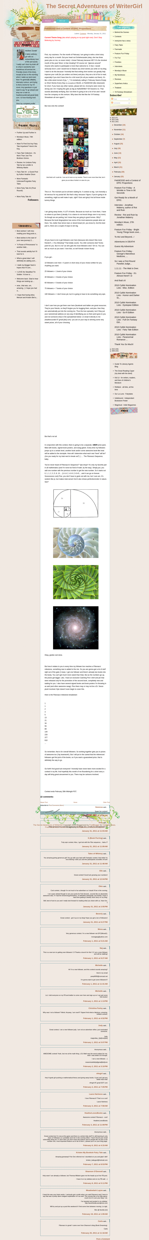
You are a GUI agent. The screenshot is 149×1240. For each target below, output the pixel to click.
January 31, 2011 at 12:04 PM (95, 879)
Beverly (99, 914)
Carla (100, 1221)
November (118, 130)
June (116, 153)
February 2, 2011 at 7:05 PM (95, 1087)
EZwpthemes (82, 827)
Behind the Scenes (122, 32)
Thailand (118, 88)
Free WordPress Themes (55, 827)
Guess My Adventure (124, 246)
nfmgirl (99, 1073)
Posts (114, 99)
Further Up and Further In (26, 133)
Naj (101, 948)
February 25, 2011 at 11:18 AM (94, 1233)
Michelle (99, 965)
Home (75, 802)
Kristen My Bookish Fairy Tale (89, 1152)
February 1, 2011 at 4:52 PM (95, 1018)
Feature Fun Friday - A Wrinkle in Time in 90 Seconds (125, 190)
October (117, 134)
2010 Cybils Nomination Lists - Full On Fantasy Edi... (126, 319)
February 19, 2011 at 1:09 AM (95, 1214)
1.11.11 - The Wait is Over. (127, 268)
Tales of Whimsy (95, 853)
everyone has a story (122, 41)
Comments (115, 103)
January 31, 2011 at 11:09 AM (95, 846)
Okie (101, 886)
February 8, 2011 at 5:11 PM (95, 1183)
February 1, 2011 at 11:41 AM (95, 984)
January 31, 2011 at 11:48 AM (95, 864)
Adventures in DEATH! (125, 242)
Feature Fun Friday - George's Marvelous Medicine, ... (125, 253)
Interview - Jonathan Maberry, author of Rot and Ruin (126, 207)
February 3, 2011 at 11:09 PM (95, 1125)
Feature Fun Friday (122, 54)
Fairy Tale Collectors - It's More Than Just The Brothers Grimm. (26, 155)
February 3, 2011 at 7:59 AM (95, 1106)
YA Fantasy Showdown (123, 92)
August (117, 144)
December (118, 125)
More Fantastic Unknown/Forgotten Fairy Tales (26, 181)
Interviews (118, 66)
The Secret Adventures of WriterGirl (94, 6)
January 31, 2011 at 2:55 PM (95, 907)
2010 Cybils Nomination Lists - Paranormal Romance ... (125, 337)
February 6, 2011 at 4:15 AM (95, 1145)
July (116, 148)
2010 (113, 349)
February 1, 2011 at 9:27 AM (95, 958)
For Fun (118, 58)
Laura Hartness (96, 1094)
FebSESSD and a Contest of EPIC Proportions (68, 28)
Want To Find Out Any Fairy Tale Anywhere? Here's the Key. (27, 146)
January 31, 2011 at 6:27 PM (95, 922)
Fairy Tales (119, 45)
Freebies (118, 62)
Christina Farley (96, 1008)
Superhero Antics (121, 83)
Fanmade (118, 49)
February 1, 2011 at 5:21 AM (95, 941)
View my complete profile (25, 104)
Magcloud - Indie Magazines (125, 405)
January (117, 177)
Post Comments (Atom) (56, 805)
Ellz (101, 871)
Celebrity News (109, 825)
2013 (113, 118)
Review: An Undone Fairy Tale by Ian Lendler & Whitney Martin (26, 165)
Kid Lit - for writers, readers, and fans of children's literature (125, 380)
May (116, 158)
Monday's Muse (121, 71)
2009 (113, 351)
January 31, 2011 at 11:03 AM (95, 831)
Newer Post (44, 802)
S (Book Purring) (95, 838)
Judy (100, 1025)
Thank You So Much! (124, 344)
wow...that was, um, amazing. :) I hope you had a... (27, 288)
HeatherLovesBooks (94, 1113)
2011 (113, 121)
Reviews (118, 79)
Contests (83, 33)
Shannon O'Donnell (94, 1171)
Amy (101, 823)
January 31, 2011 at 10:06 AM (95, 815)
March (116, 167)
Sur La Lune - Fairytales (124, 394)
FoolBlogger (94, 825)
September (118, 139)
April (116, 162)
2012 (113, 119)
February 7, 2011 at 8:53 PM (95, 1164)
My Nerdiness (120, 75)
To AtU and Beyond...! (124, 237)
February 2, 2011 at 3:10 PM (95, 1066)
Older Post (106, 802)
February (117, 172)
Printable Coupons (96, 827)
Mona (100, 929)
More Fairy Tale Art (24, 197)
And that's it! (120, 280)
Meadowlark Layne (94, 1190)
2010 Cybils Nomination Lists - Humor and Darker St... (127, 295)
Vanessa (99, 807)
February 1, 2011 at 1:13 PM (95, 1001)
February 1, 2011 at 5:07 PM (95, 1042)
